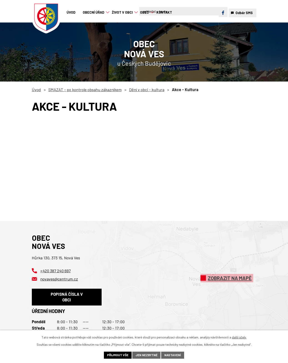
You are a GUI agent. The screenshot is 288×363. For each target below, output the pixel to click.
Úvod (36, 89)
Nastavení (173, 355)
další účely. (239, 337)
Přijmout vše (117, 355)
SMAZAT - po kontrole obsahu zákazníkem (85, 89)
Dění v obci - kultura (146, 89)
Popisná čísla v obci (67, 297)
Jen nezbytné (146, 355)
